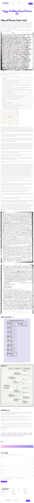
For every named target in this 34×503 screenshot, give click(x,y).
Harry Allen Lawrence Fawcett (9, 434)
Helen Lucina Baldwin (16, 434)
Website (2, 473)
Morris (22, 16)
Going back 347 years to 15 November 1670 (23, 446)
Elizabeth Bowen (11, 23)
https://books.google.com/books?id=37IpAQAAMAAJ (20, 420)
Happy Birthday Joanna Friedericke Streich (9, 446)
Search (19, 2)
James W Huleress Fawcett (24, 434)
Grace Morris (2, 434)
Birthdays (20, 16)
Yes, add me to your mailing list (6, 479)
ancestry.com (25, 417)
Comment (2, 456)
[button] (9, 116)
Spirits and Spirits (8, 3)
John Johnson (30, 434)
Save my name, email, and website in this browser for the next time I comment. (14, 477)
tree (12, 317)
